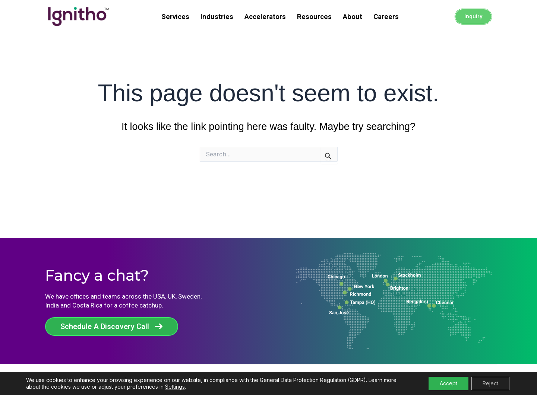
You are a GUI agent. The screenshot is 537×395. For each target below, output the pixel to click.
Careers (386, 16)
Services (175, 16)
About (352, 16)
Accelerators (265, 16)
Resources (314, 16)
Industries (216, 16)
